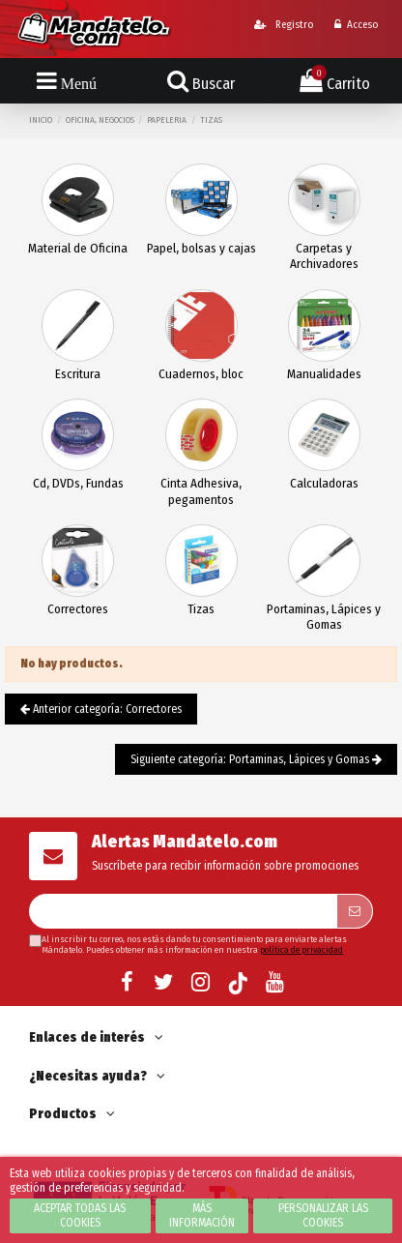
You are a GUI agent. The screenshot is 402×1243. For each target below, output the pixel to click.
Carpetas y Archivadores (324, 256)
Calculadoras (324, 483)
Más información (202, 1215)
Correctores (77, 609)
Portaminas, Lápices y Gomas (324, 617)
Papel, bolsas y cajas (201, 248)
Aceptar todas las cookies (80, 1215)
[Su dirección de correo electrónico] (182, 911)
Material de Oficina (78, 248)
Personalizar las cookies (323, 1215)
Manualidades (324, 374)
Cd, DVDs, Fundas (78, 483)
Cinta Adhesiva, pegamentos (201, 491)
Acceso (356, 24)
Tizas (201, 609)
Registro (283, 24)
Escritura (77, 374)
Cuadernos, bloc (201, 374)
